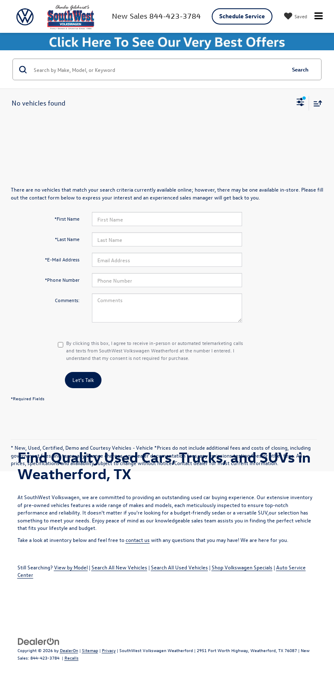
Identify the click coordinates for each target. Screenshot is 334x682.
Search (300, 69)
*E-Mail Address (62, 259)
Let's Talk (83, 379)
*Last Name (67, 239)
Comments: (67, 300)
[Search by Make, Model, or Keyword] (158, 69)
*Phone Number (62, 279)
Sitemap (90, 650)
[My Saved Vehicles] (294, 16)
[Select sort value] (315, 103)
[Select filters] (300, 103)
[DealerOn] (38, 640)
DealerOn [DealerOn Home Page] (69, 650)
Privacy (109, 650)
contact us (138, 539)
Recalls (71, 658)
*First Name (66, 218)
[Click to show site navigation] (318, 16)
